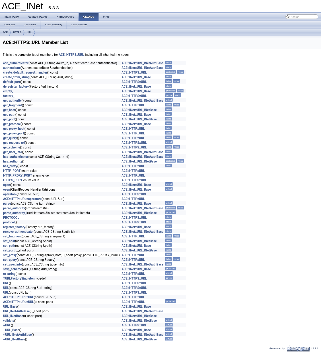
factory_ (8, 96)
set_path (9, 245)
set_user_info (12, 264)
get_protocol (12, 124)
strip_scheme (12, 269)
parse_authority (14, 208)
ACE (5, 32)
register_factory (14, 227)
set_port (9, 250)
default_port (11, 82)
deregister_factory (16, 86)
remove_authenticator (18, 231)
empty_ (8, 91)
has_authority (12, 161)
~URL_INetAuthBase (17, 334)
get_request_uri (14, 142)
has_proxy (10, 166)
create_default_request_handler (25, 72)
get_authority (12, 100)
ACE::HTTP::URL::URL (18, 297)
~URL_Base (11, 330)
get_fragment (12, 105)
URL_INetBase (13, 316)
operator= (10, 194)
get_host (9, 110)
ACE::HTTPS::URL (71, 54)
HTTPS (17, 32)
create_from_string (16, 77)
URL (29, 32)
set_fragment (12, 236)
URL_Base (10, 306)
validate (8, 320)
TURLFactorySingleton (19, 278)
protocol (9, 222)
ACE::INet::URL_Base (136, 77)
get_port (9, 119)
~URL (7, 325)
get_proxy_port (13, 133)
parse (7, 203)
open (6, 185)
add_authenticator (16, 63)
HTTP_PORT (12, 171)
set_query (10, 259)
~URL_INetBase (14, 339)
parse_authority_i (15, 213)
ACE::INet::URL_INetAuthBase (142, 63)
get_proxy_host (13, 128)
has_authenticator (15, 157)
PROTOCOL (11, 217)
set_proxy (9, 255)
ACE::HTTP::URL (133, 105)
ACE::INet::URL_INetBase (139, 110)
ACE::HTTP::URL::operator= (22, 199)
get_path (9, 114)
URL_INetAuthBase (16, 311)
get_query (10, 138)
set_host (9, 241)
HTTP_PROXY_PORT (17, 175)
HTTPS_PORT (13, 180)
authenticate (12, 68)
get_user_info (12, 152)
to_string (9, 274)
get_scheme (11, 147)
